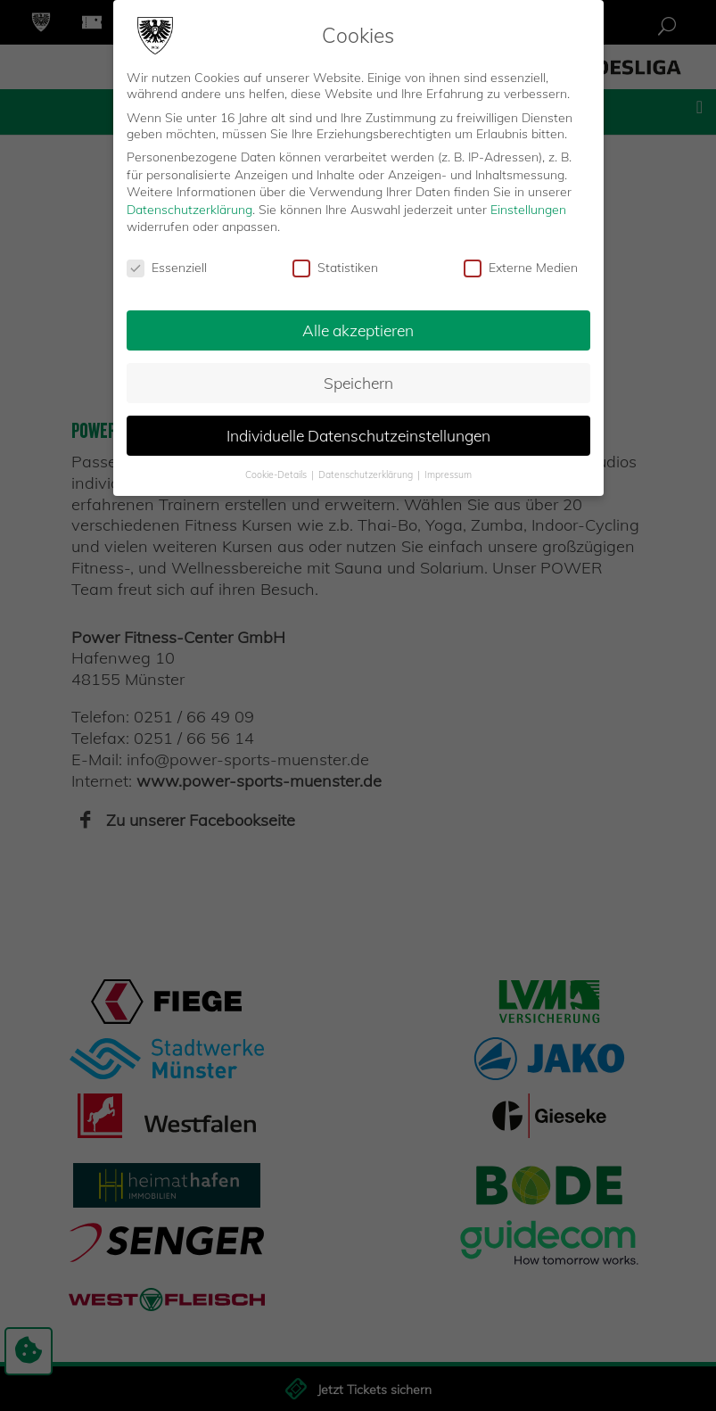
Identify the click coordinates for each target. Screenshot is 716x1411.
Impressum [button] (448, 473)
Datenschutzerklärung (189, 210)
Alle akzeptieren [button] (358, 330)
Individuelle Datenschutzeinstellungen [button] (358, 435)
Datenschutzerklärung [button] (367, 473)
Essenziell (167, 268)
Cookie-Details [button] (277, 473)
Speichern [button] (358, 382)
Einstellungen (528, 210)
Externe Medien (521, 268)
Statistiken (335, 268)
